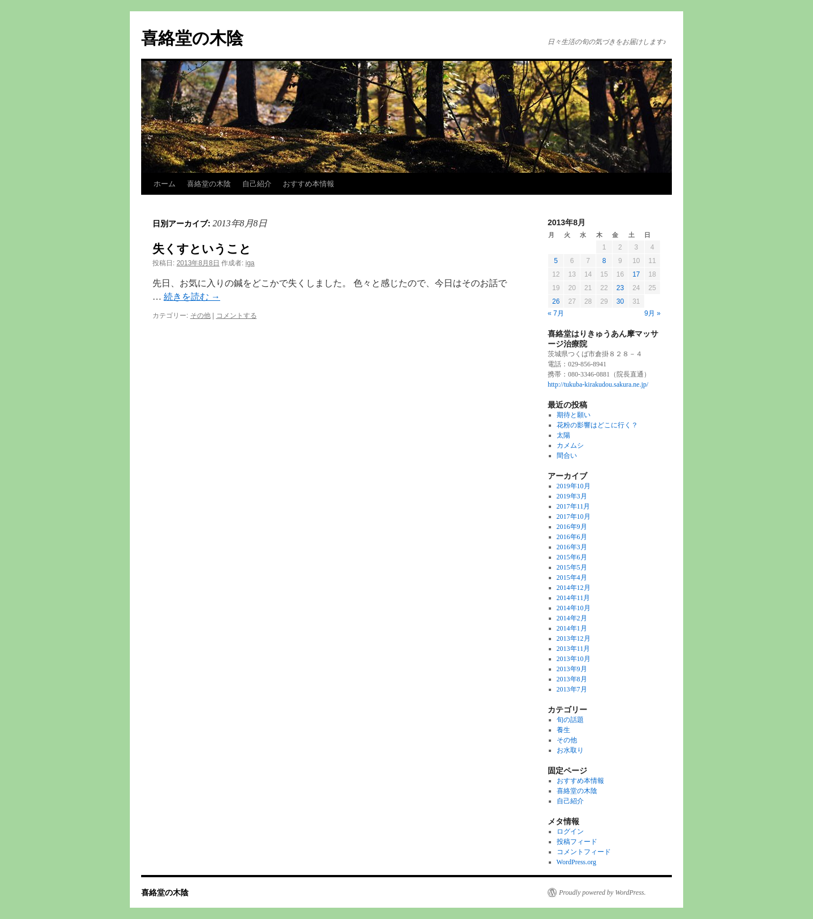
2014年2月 (572, 618)
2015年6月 (572, 557)
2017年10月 (574, 516)
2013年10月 (574, 659)
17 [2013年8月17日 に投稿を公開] (636, 274)
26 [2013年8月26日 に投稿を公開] (556, 301)
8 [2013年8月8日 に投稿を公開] (604, 261)
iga (250, 263)
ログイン (570, 831)
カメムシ (570, 445)
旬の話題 (570, 720)
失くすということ (201, 248)
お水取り (570, 750)
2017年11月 (574, 506)
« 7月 (556, 313)
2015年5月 (572, 567)
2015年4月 (572, 577)
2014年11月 (574, 598)
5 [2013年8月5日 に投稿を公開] (556, 261)
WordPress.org (576, 862)
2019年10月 (574, 486)
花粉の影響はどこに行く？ (597, 425)
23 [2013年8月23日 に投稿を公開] (620, 288)
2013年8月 (572, 679)
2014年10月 (574, 608)
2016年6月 (572, 537)
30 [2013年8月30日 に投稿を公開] (620, 301)
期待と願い (574, 415)
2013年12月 (574, 638)
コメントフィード (584, 852)
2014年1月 (572, 628)
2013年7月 (572, 689)
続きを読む (192, 296)
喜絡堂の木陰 (192, 38)
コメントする (236, 316)
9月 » (652, 313)
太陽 (563, 435)
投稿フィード (577, 842)
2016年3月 (572, 547)
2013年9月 (572, 669)
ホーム (165, 184)
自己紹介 (257, 184)
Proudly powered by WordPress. (602, 892)
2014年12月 (574, 588)
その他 (200, 316)
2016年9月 (572, 527)
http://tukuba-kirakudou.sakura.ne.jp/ (598, 384)
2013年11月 (574, 649)
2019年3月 (572, 496)
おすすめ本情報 (308, 184)
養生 (563, 730)
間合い (567, 456)
